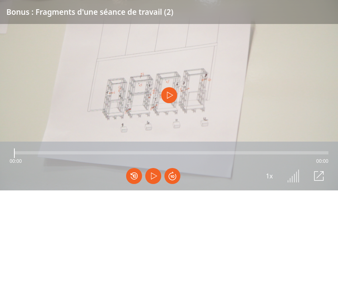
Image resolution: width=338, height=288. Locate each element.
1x (269, 176)
